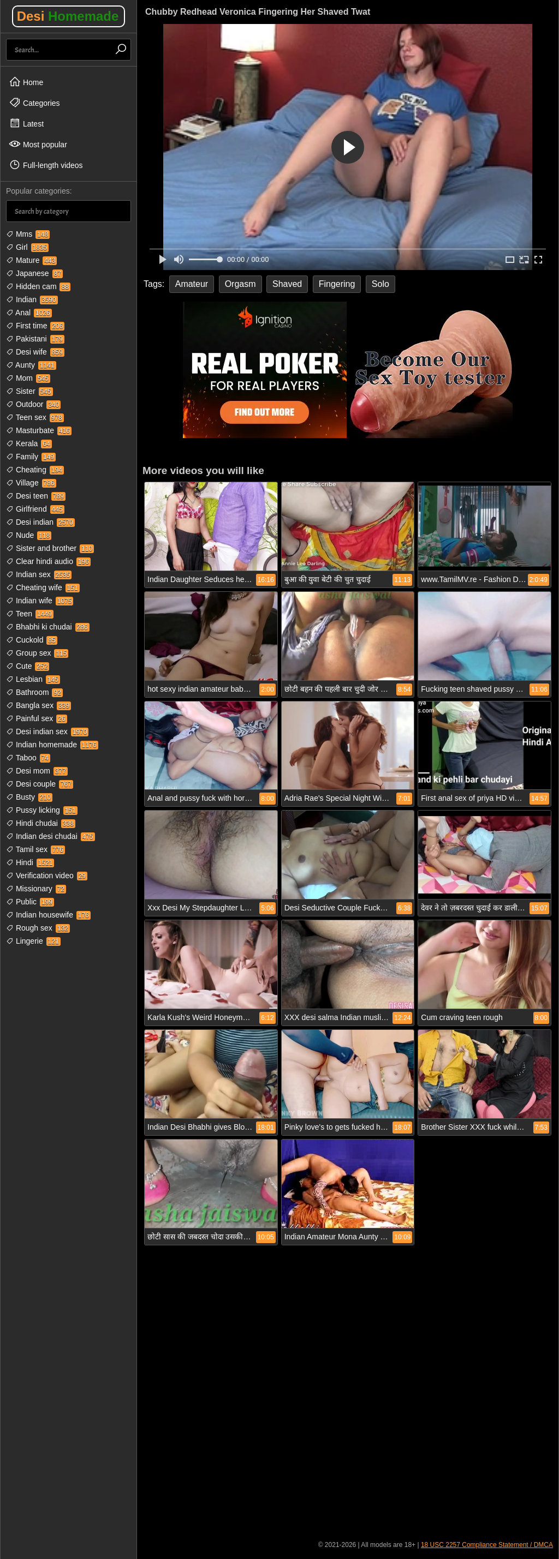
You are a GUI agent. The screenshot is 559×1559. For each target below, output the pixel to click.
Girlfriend (35, 509)
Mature (31, 260)
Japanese (34, 273)
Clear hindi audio (48, 561)
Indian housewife (48, 914)
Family (31, 456)
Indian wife (39, 600)
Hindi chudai (40, 823)
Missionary (36, 888)
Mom (28, 378)
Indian (32, 299)
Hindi (30, 862)
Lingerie (33, 941)
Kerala (29, 443)
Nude (28, 535)
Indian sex (39, 574)
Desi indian (40, 522)
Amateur (191, 284)
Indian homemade (52, 744)
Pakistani (35, 338)
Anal (29, 312)
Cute (27, 666)
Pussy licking (42, 810)
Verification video (46, 875)
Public (30, 901)
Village (31, 482)
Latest (26, 123)
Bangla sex (38, 705)
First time (35, 325)
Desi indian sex (47, 731)
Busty (29, 797)
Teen (29, 613)
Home (26, 82)
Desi (68, 16)
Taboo (28, 757)
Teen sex (35, 417)
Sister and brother (50, 548)
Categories (34, 103)
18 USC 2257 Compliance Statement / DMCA (487, 1545)
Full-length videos (46, 165)
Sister (29, 391)
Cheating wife (43, 587)
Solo (380, 284)
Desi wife (35, 351)
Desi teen (36, 495)
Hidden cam (38, 286)
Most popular (38, 144)
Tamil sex (35, 849)
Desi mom (37, 770)
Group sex (37, 653)
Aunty (31, 365)
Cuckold (31, 639)
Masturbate (39, 430)
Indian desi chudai (50, 836)
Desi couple (39, 784)
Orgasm (240, 284)
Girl (27, 247)
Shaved (287, 284)
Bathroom (34, 692)
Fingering (337, 284)
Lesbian (33, 679)
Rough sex (38, 928)
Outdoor (33, 404)
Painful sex (36, 718)
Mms (28, 234)
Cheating (35, 469)
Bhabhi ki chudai (48, 626)
